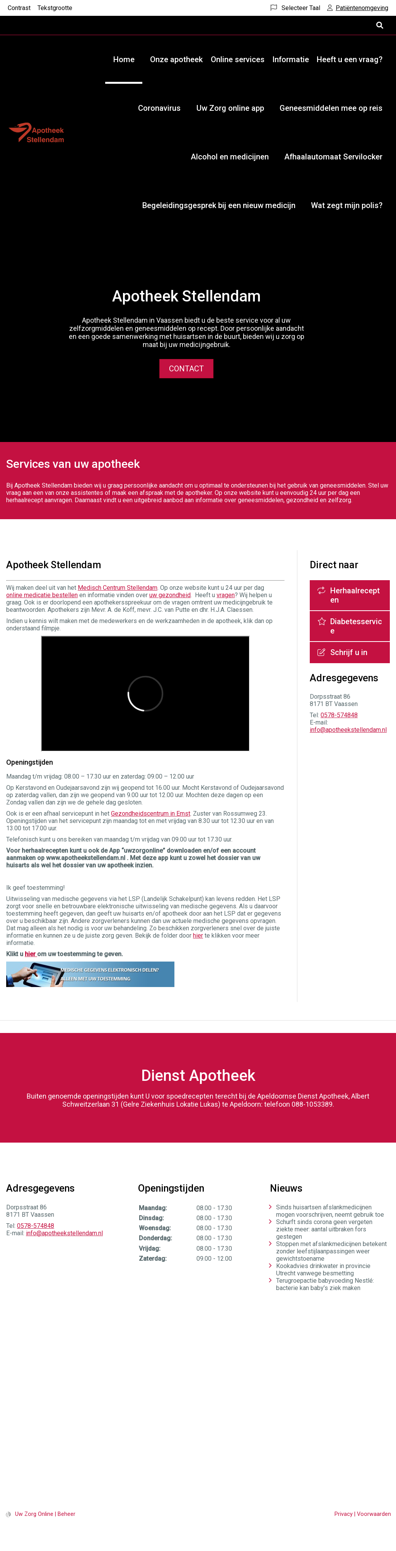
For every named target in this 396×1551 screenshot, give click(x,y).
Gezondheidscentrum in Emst (150, 813)
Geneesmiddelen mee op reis (331, 108)
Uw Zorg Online (34, 1514)
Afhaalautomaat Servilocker (333, 156)
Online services (238, 59)
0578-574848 (339, 715)
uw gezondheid (170, 595)
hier (198, 935)
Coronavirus (159, 108)
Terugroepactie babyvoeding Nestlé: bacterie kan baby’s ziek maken (325, 1284)
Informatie (290, 59)
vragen (226, 595)
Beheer (66, 1514)
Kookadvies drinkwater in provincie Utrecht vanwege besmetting (323, 1269)
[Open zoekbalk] (379, 25)
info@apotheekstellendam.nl (348, 729)
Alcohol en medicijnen (230, 156)
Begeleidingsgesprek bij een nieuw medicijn (218, 205)
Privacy (344, 1514)
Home (124, 59)
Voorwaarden (374, 1514)
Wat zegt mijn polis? (346, 205)
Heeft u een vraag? (349, 59)
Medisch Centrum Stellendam (117, 587)
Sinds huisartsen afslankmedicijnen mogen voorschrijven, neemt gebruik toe (330, 1211)
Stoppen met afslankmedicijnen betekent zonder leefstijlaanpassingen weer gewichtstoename (331, 1251)
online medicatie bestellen (42, 595)
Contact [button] (186, 368)
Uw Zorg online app (230, 108)
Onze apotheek (176, 59)
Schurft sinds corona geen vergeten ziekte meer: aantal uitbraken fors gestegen (324, 1229)
